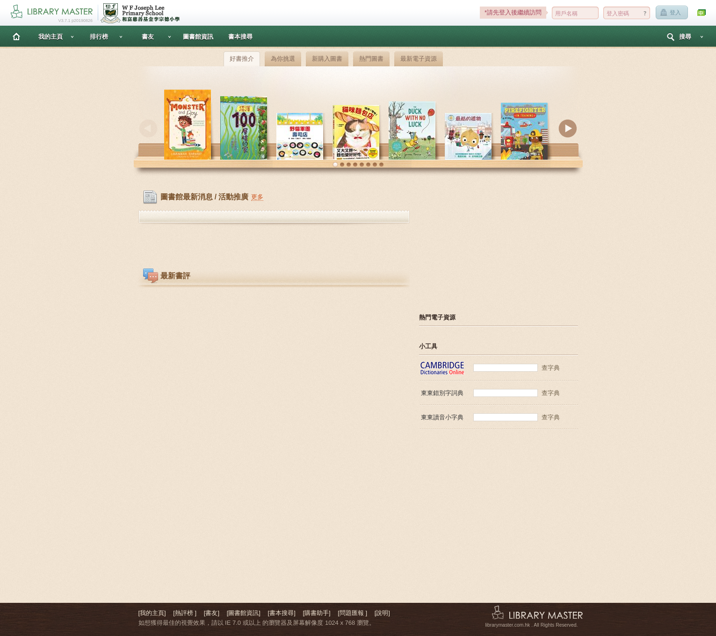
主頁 (16, 36)
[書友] (211, 612)
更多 (257, 196)
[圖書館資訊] (243, 612)
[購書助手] (316, 612)
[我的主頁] (152, 612)
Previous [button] (148, 128)
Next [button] (567, 128)
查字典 (551, 367)
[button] (335, 165)
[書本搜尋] (282, 612)
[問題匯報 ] (352, 612)
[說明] (382, 612)
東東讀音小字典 (442, 417)
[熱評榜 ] (184, 612)
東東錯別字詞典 (442, 392)
